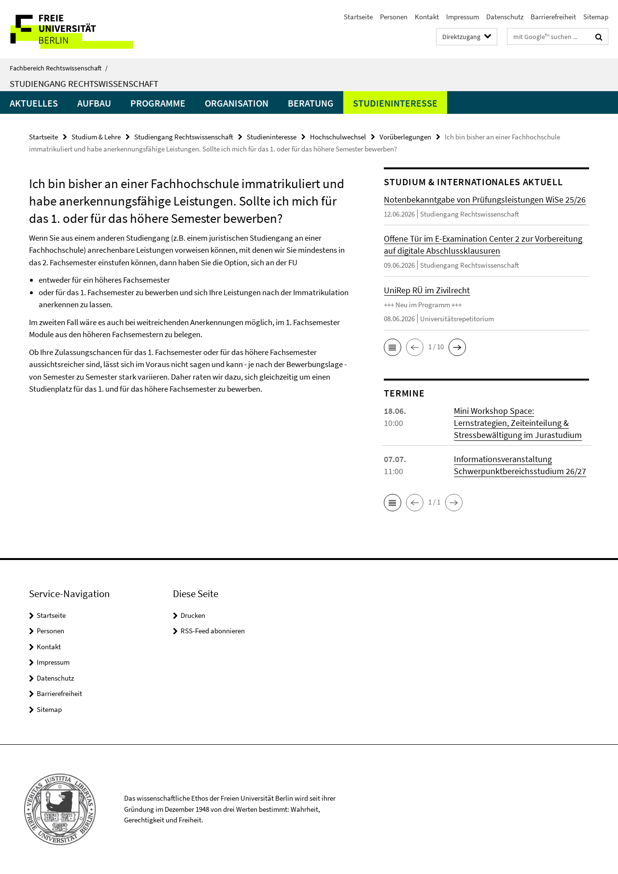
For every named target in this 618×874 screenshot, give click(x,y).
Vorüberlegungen (405, 136)
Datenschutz (504, 16)
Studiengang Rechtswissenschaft (84, 83)
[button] (392, 347)
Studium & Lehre (96, 136)
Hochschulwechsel (338, 136)
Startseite (358, 16)
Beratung (311, 103)
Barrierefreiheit (553, 16)
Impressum (462, 16)
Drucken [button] (193, 615)
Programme (157, 103)
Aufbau (94, 103)
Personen (393, 16)
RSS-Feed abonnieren (213, 630)
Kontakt (427, 16)
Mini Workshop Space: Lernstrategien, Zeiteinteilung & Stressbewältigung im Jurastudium (518, 422)
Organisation (236, 103)
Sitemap (595, 16)
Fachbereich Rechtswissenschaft (59, 68)
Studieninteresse (395, 103)
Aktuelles (34, 103)
